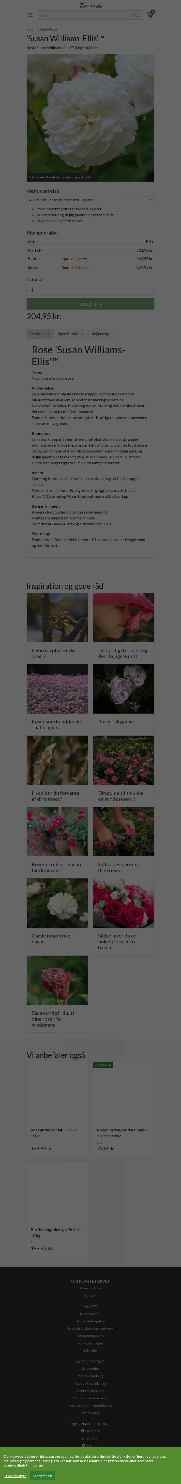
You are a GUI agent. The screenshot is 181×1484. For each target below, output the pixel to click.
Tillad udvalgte (15, 1476)
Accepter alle (42, 1476)
